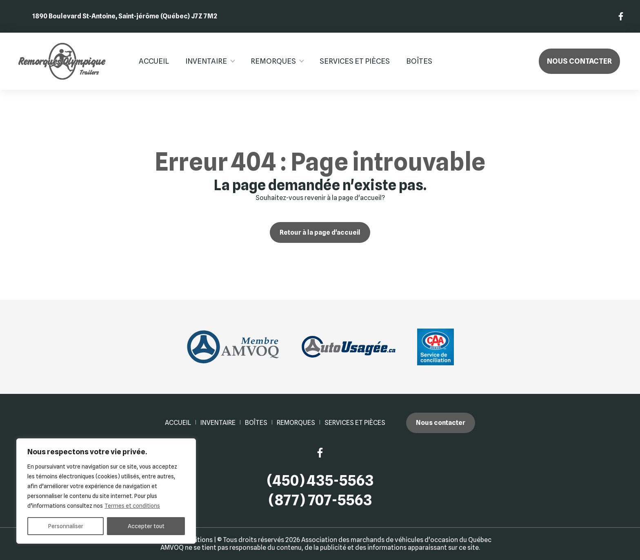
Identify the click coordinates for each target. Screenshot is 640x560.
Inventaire (206, 61)
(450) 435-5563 (320, 480)
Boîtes (419, 61)
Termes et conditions (132, 505)
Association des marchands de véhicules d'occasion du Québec (396, 540)
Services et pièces (355, 61)
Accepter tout (146, 526)
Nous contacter (579, 61)
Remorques (273, 61)
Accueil (154, 61)
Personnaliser (65, 526)
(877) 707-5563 (320, 500)
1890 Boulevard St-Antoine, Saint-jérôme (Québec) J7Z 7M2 (124, 16)
